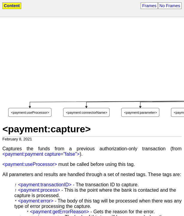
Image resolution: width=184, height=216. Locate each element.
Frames (149, 5)
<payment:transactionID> (45, 184)
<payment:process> (39, 190)
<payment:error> (35, 200)
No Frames (169, 5)
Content (12, 5)
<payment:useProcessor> (29, 164)
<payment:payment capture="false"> (41, 154)
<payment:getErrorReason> (59, 211)
